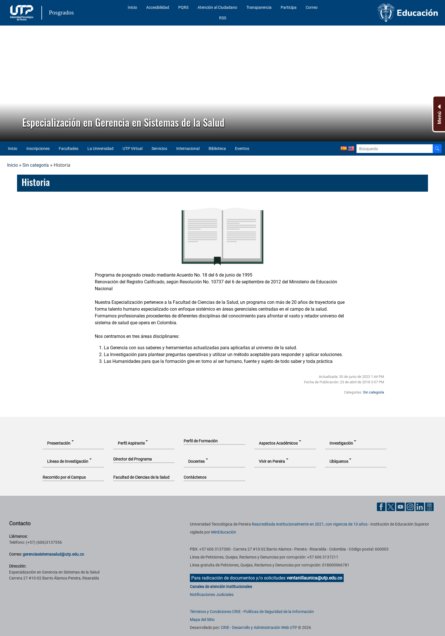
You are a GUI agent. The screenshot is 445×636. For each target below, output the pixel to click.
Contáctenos (195, 477)
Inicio (132, 7)
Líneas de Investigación (67, 461)
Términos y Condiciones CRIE (215, 611)
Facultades (68, 148)
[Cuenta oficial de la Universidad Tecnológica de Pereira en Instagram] (410, 506)
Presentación (58, 443)
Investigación (341, 443)
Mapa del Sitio (202, 619)
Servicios (159, 148)
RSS (222, 18)
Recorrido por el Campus (64, 477)
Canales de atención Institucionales (221, 586)
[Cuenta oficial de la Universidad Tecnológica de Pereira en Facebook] (382, 506)
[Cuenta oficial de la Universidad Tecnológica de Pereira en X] (391, 506)
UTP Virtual (132, 148)
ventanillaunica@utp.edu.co (314, 578)
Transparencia (259, 7)
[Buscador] (437, 148)
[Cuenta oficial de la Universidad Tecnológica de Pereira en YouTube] (401, 506)
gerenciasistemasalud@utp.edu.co (53, 554)
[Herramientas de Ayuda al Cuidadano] (429, 506)
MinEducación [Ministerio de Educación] (223, 532)
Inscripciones (38, 148)
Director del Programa (132, 459)
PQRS (183, 7)
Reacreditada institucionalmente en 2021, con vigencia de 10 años (310, 524)
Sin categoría (35, 165)
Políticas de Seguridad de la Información (279, 611)
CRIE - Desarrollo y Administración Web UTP (259, 627)
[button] (8, 83)
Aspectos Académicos (278, 443)
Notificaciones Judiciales (212, 594)
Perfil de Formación (201, 441)
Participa (289, 7)
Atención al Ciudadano (217, 7)
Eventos (242, 148)
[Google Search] (394, 148)
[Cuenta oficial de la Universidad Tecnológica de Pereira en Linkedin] (420, 506)
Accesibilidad (157, 7)
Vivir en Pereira (272, 461)
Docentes (196, 461)
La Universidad (100, 148)
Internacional (188, 148)
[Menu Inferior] (438, 113)
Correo (312, 7)
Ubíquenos (338, 461)
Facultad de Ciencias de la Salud (141, 477)
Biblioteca (217, 148)
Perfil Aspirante (131, 443)
